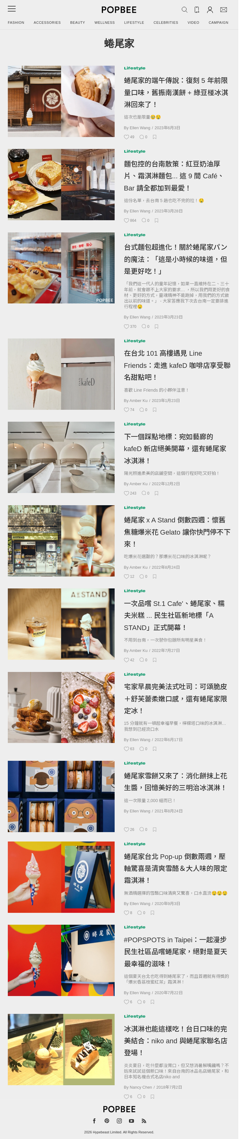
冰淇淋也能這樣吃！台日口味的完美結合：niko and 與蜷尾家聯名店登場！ (175, 1041)
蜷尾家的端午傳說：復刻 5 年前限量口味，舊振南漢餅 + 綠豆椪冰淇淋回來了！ (176, 93)
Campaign (218, 22)
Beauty (77, 22)
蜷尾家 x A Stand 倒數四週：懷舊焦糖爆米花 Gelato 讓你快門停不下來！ (177, 532)
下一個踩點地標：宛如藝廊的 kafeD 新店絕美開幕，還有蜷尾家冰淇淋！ (175, 449)
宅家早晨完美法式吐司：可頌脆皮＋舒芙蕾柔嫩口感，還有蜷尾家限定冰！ (175, 699)
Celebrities (166, 22)
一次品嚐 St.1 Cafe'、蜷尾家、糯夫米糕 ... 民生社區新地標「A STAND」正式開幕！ (174, 616)
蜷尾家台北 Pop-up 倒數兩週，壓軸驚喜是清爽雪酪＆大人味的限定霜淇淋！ (175, 869)
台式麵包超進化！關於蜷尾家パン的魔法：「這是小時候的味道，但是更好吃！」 (175, 259)
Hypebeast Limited (107, 1132)
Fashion (16, 22)
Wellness (105, 22)
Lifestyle (134, 22)
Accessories (47, 22)
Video (194, 22)
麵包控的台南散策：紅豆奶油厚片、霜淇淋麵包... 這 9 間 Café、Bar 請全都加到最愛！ (174, 176)
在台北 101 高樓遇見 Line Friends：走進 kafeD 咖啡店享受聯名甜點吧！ (177, 365)
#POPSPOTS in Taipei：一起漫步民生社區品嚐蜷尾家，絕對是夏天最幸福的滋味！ (175, 952)
